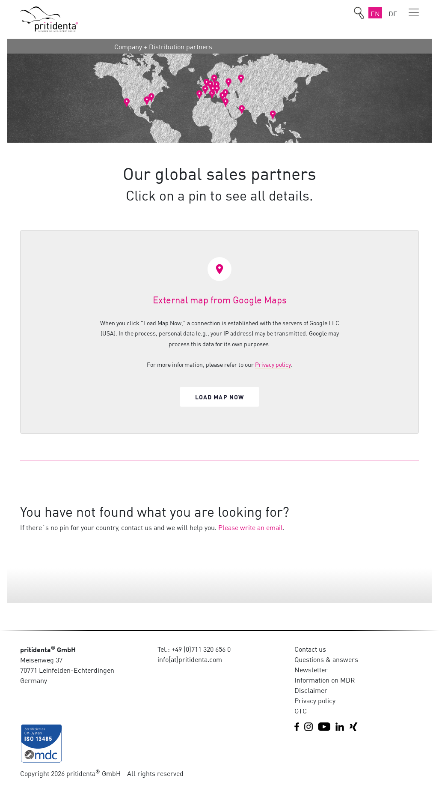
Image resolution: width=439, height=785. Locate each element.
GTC (300, 710)
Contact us (310, 648)
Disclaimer (310, 690)
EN (375, 13)
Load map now (219, 396)
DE (393, 13)
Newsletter (311, 669)
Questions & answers (326, 659)
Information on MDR (324, 679)
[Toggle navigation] (413, 12)
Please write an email (250, 527)
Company (128, 46)
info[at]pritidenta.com (189, 659)
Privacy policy (273, 364)
